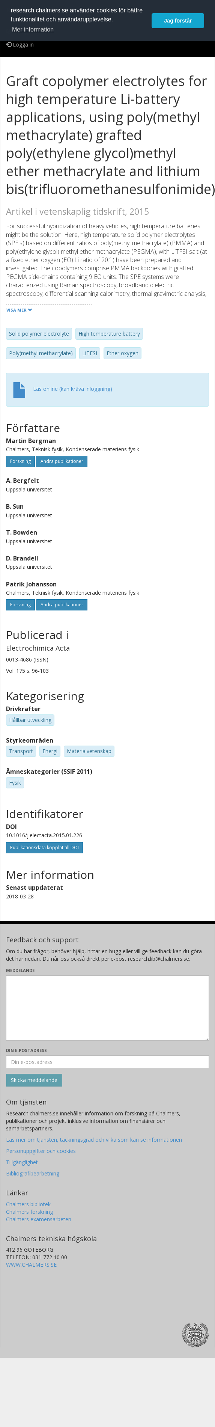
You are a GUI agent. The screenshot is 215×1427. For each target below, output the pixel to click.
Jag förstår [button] (178, 21)
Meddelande (20, 970)
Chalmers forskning (29, 1211)
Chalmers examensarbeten (38, 1219)
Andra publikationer (62, 461)
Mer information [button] (33, 29)
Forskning (20, 461)
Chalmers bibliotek (28, 1204)
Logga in (20, 44)
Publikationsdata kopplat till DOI (44, 847)
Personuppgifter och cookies (41, 1150)
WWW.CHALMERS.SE (31, 1264)
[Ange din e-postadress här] (107, 1061)
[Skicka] (34, 1080)
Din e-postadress (26, 1050)
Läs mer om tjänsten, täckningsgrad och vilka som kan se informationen (94, 1139)
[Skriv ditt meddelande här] (107, 1008)
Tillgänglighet (22, 1162)
